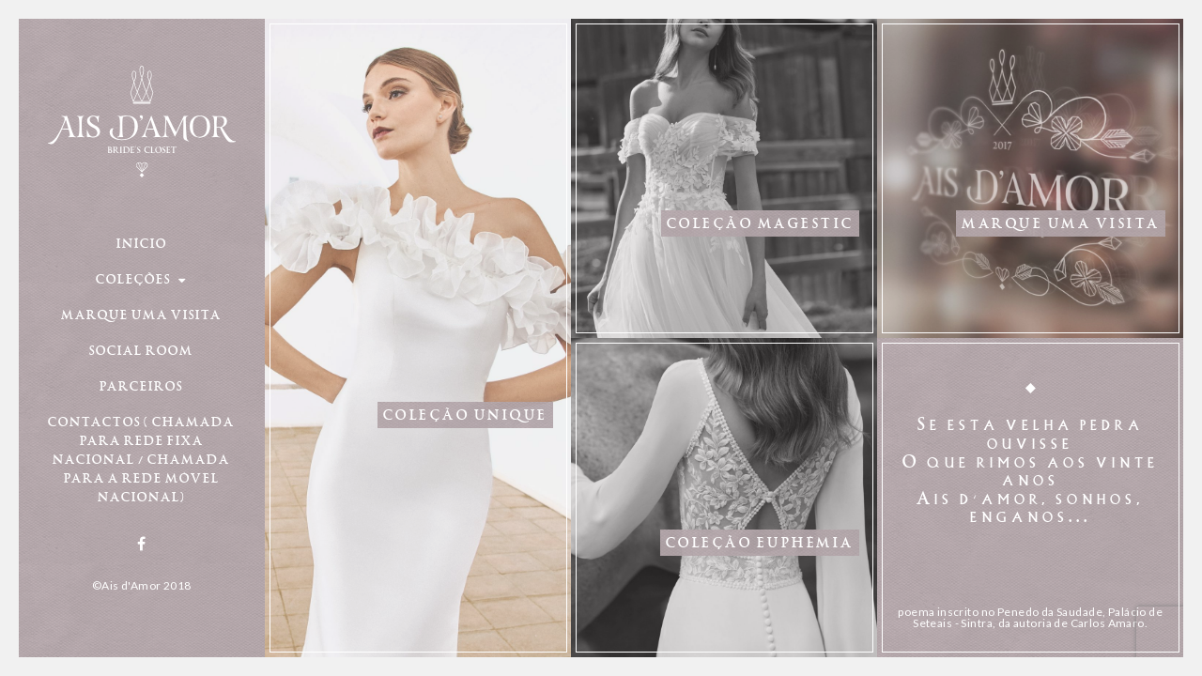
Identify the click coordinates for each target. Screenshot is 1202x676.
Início (141, 242)
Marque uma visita (141, 313)
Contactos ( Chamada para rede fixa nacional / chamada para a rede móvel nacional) (141, 458)
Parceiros (141, 385)
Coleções (141, 278)
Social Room (141, 349)
